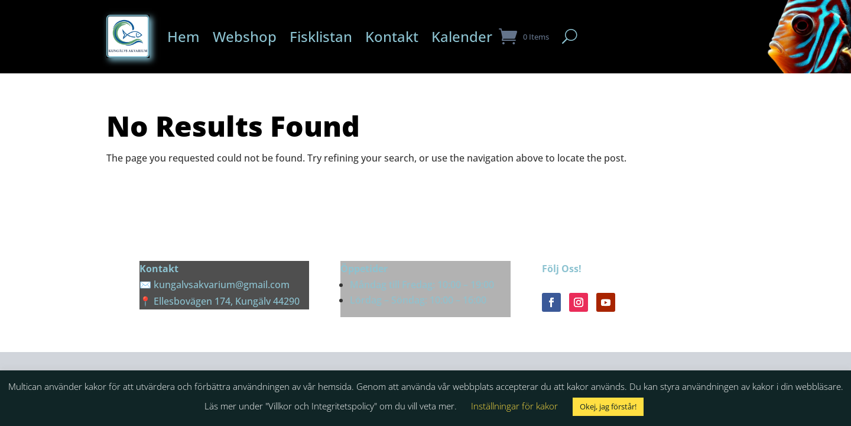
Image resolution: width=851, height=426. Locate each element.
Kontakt (391, 36)
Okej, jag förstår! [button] (608, 406)
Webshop (245, 36)
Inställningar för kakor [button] (514, 406)
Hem (183, 36)
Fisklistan (321, 36)
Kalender (461, 36)
